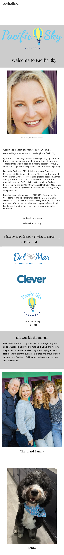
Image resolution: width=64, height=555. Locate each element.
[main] (32, 59)
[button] (59, 239)
